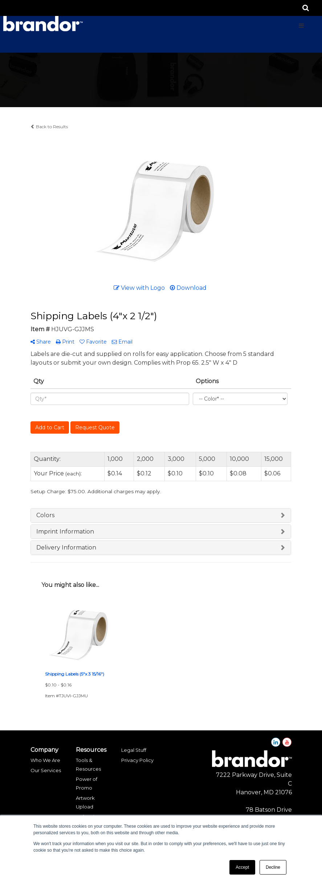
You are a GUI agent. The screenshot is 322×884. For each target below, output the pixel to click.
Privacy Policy (137, 760)
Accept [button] (242, 867)
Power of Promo (86, 783)
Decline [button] (273, 867)
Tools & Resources (88, 764)
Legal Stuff (133, 750)
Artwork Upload (85, 802)
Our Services (45, 770)
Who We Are (45, 760)
